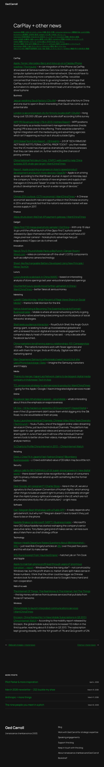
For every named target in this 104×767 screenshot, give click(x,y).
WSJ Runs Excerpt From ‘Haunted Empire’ (36, 555)
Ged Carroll (11, 4)
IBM (60, 546)
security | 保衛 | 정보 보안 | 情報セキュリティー (31, 44)
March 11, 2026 (93, 697)
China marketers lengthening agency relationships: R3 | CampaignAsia (51, 343)
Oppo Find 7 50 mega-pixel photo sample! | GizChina (41, 227)
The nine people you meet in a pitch (24, 705)
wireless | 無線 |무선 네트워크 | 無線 (76, 48)
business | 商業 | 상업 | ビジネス (25, 32)
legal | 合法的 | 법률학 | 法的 (24, 39)
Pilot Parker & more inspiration (21, 682)
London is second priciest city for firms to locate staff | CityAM (47, 113)
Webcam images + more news (21, 644)
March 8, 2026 (93, 705)
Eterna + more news (87, 644)
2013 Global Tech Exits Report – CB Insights (36, 141)
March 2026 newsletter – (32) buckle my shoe (30, 689)
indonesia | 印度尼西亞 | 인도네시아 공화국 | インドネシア (35, 37)
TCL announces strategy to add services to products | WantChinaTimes (52, 385)
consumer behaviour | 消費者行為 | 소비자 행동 (72, 32)
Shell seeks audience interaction (31, 324)
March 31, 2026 (93, 690)
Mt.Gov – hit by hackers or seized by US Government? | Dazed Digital (50, 408)
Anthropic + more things (18, 697)
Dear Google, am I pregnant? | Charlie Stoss (37, 486)
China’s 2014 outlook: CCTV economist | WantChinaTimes (44, 196)
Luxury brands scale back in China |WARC (36, 276)
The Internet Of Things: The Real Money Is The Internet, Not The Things (52, 591)
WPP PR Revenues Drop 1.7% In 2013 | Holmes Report (42, 122)
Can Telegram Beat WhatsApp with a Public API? (39, 509)
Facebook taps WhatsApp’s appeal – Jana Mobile (40, 399)
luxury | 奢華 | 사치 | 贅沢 (43, 39)
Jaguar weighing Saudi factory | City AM (35, 100)
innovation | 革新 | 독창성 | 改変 (68, 37)
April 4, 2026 (94, 682)
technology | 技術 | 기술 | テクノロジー (28, 46)
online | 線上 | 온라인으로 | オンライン (50, 41)
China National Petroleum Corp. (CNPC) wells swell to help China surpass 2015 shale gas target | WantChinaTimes (48, 162)
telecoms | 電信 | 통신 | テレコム (54, 46)
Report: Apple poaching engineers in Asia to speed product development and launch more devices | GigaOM (45, 171)
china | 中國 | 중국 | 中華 (46, 32)
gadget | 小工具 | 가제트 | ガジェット (52, 34)
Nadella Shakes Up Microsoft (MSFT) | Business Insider (43, 522)
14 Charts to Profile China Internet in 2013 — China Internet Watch (49, 446)
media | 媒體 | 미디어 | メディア (25, 41)
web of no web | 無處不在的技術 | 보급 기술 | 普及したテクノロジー (38, 48)
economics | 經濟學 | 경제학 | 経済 (26, 34)
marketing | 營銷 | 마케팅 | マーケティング (68, 39)
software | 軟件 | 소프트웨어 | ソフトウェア (64, 44)
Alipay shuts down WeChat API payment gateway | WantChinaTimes (50, 216)
